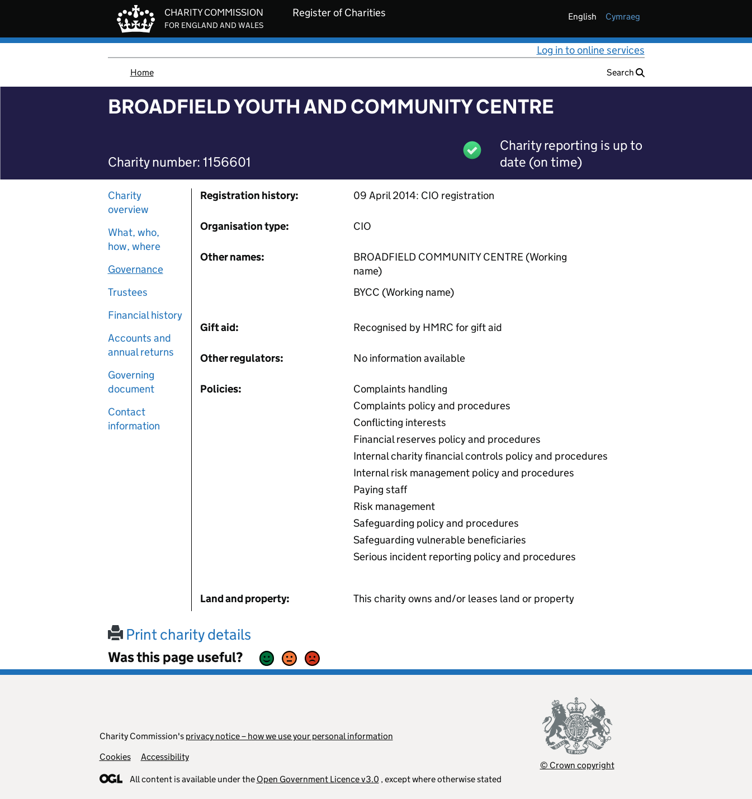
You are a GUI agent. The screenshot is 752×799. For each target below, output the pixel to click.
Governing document (131, 381)
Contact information (134, 418)
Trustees (128, 292)
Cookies (115, 756)
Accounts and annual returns (141, 345)
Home (142, 72)
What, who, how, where (134, 239)
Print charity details (179, 634)
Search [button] (626, 72)
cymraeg (623, 16)
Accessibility (165, 756)
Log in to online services (591, 50)
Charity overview (128, 202)
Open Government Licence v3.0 (318, 779)
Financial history (145, 315)
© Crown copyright (577, 765)
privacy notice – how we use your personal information (289, 736)
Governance (135, 269)
